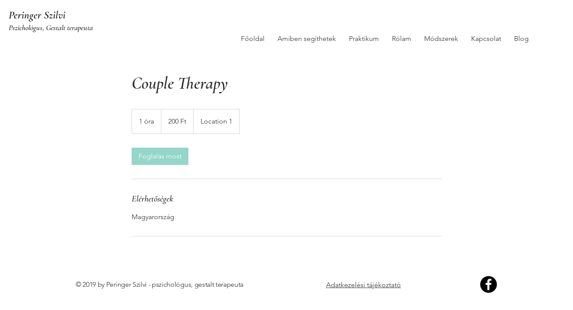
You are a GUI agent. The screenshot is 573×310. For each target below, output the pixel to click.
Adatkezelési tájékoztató (363, 285)
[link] (160, 156)
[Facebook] (488, 284)
